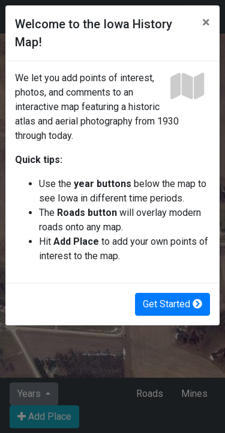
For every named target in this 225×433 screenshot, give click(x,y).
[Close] (206, 22)
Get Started (172, 304)
